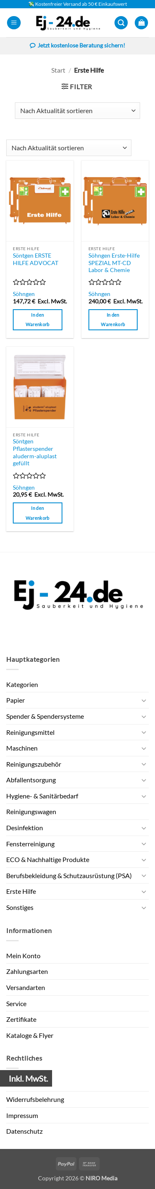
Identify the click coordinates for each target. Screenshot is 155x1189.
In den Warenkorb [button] (38, 319)
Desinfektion (24, 827)
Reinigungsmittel (30, 732)
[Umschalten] (144, 700)
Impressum (22, 1115)
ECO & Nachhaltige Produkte (47, 859)
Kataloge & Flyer (29, 1035)
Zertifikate (21, 1019)
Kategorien (22, 684)
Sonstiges (19, 907)
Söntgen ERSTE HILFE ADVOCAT (35, 259)
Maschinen (22, 748)
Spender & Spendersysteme (45, 716)
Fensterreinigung (30, 844)
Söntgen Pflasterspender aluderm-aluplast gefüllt (35, 452)
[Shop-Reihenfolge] (77, 110)
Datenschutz (24, 1131)
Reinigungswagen (31, 811)
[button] (14, 23)
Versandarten (25, 987)
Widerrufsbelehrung (35, 1099)
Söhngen (24, 294)
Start (58, 70)
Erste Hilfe (21, 891)
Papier (15, 700)
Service (16, 1003)
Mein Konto (23, 955)
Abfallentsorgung (31, 780)
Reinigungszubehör (33, 764)
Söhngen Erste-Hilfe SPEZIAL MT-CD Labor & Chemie (114, 262)
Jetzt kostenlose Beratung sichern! (77, 46)
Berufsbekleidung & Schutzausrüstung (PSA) (69, 875)
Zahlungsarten (27, 971)
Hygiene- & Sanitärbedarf (42, 796)
